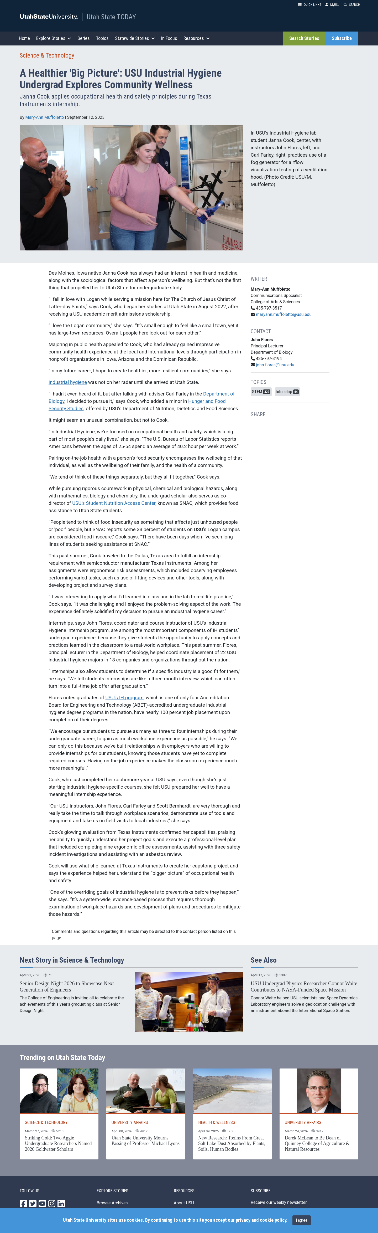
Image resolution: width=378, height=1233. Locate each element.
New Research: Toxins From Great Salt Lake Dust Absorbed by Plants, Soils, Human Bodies (231, 1143)
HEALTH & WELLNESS (216, 1122)
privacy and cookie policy (261, 1220)
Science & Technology (47, 55)
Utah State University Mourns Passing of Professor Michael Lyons (146, 1140)
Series (83, 38)
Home (24, 38)
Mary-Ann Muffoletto (44, 117)
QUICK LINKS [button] (309, 5)
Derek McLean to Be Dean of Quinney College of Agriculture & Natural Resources (317, 1143)
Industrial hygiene (68, 382)
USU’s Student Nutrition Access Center (113, 503)
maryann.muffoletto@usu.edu (284, 314)
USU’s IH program (125, 698)
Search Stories (304, 38)
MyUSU (332, 5)
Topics (102, 38)
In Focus (169, 38)
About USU (184, 1202)
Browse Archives (112, 1202)
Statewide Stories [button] (135, 38)
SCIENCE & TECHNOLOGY (46, 1122)
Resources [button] (196, 38)
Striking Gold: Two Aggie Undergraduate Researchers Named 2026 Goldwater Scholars (58, 1143)
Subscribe (342, 38)
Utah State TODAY (111, 17)
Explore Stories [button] (53, 38)
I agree (301, 1220)
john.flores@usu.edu (275, 364)
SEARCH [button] (352, 5)
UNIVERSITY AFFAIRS (130, 1122)
